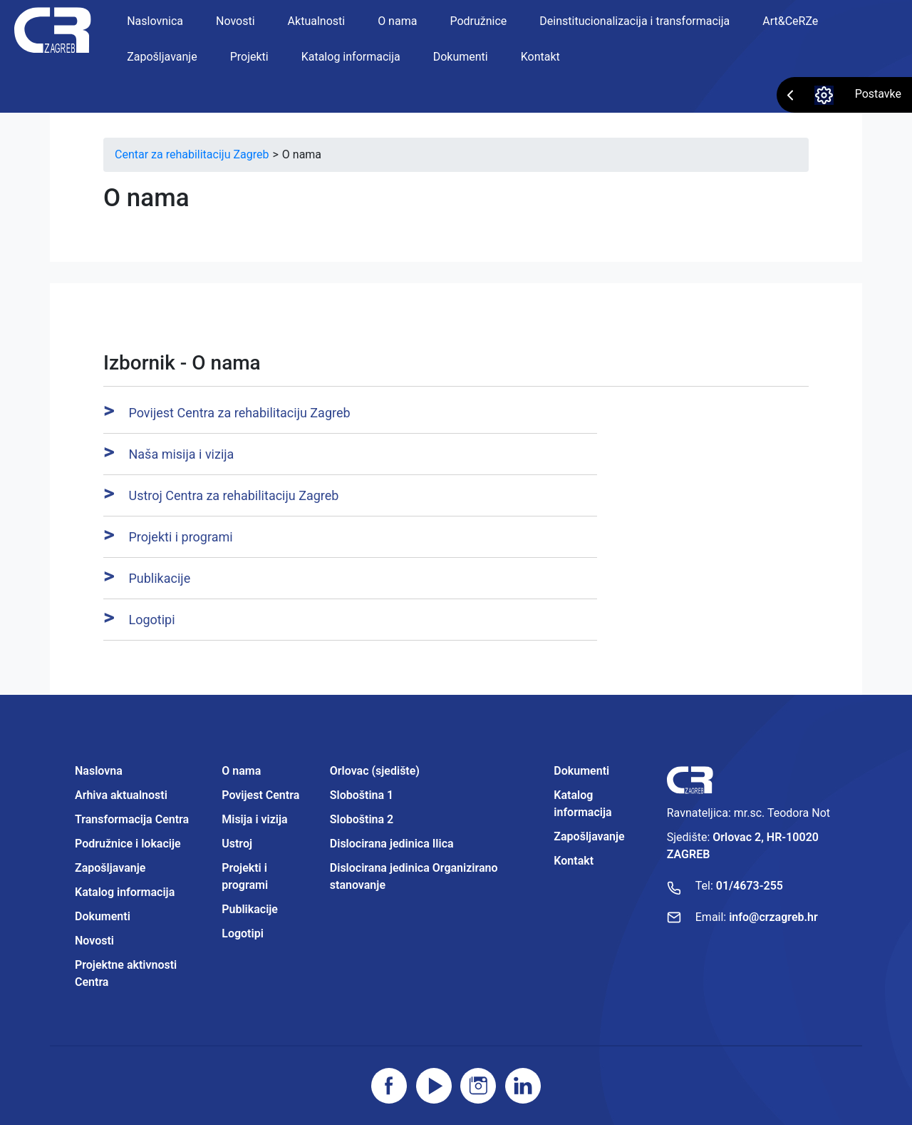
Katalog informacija (350, 56)
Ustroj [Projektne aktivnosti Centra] (237, 843)
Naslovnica (155, 21)
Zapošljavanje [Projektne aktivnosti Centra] (589, 836)
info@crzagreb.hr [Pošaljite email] (773, 917)
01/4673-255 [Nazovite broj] (749, 885)
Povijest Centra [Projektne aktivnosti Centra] (260, 795)
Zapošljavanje (162, 56)
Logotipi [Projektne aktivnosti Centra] (243, 933)
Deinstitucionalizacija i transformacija (634, 21)
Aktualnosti (317, 21)
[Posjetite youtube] (434, 1086)
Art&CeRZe (790, 21)
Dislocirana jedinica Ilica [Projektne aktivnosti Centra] (392, 843)
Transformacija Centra (132, 819)
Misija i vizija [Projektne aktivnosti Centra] (254, 819)
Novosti (235, 21)
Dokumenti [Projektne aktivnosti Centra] (581, 771)
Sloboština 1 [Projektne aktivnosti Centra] (361, 795)
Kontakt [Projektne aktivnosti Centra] (574, 860)
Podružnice (478, 21)
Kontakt (540, 56)
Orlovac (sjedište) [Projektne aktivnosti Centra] (375, 771)
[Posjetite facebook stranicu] (389, 1086)
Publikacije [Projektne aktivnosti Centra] (250, 909)
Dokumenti (460, 56)
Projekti (249, 56)
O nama (397, 21)
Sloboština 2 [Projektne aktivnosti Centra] (361, 819)
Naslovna (99, 771)
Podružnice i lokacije (128, 843)
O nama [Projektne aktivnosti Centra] (241, 771)
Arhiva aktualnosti (121, 795)
